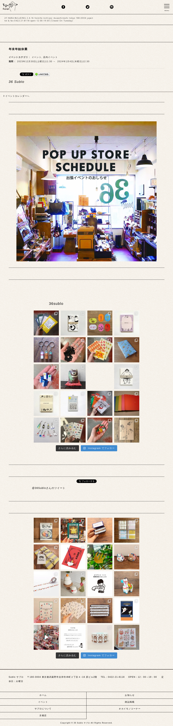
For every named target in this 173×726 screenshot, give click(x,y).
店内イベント (50, 57)
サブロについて (43, 708)
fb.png (63, 7)
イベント (36, 57)
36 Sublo (16, 82)
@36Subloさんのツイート (48, 488)
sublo (10, 6)
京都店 (43, 715)
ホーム (43, 695)
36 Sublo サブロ (82, 723)
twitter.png (87, 7)
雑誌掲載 (129, 702)
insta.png (111, 7)
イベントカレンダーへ (17, 96)
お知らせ (129, 695)
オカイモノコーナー (130, 708)
